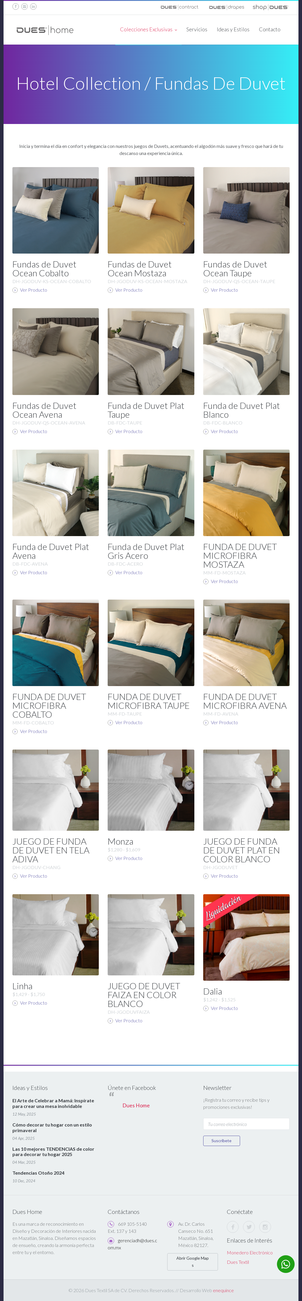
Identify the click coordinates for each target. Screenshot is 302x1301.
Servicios (196, 29)
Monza (120, 841)
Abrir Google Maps (192, 1262)
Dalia (212, 991)
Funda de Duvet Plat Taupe (146, 409)
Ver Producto (29, 290)
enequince (223, 1290)
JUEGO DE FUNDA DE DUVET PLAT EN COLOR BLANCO (241, 850)
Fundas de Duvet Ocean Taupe (235, 268)
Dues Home (136, 1105)
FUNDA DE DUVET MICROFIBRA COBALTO (49, 705)
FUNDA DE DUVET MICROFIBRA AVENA (245, 701)
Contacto (269, 29)
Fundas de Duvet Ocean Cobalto (44, 268)
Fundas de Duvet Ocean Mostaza (140, 268)
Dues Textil (238, 1262)
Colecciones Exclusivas (148, 30)
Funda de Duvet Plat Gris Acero (146, 551)
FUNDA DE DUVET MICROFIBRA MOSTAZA (240, 555)
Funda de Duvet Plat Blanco (241, 409)
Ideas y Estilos (233, 29)
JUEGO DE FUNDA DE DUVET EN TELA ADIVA (50, 850)
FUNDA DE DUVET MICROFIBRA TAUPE (149, 701)
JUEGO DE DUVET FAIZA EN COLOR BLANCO (144, 994)
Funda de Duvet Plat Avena (50, 551)
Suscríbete (222, 1140)
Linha (22, 985)
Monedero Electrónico (250, 1252)
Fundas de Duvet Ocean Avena (44, 409)
